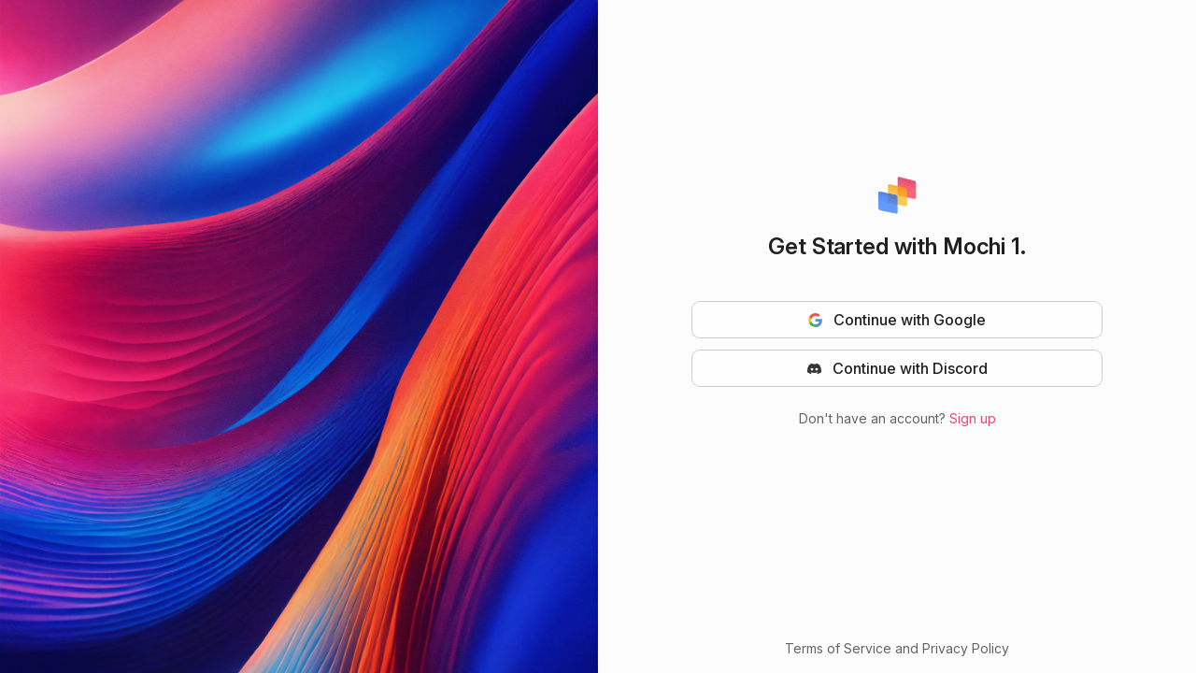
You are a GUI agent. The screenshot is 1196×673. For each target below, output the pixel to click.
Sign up (972, 418)
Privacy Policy (965, 648)
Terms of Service (838, 648)
